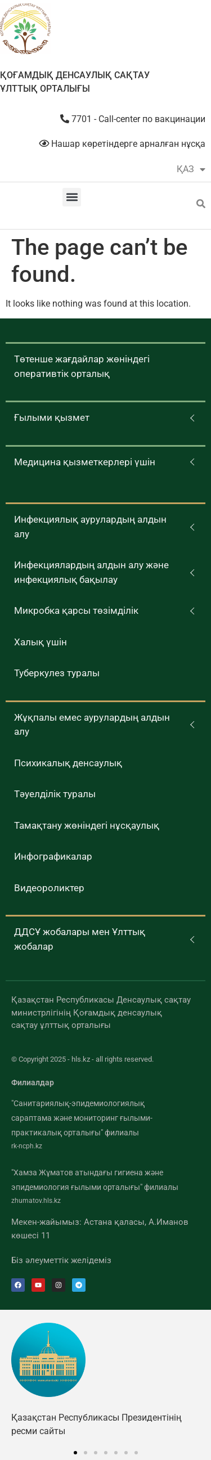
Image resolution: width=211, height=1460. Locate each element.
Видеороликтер (49, 887)
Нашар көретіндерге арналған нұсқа (122, 143)
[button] (71, 197)
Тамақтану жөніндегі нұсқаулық (86, 825)
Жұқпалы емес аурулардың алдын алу (92, 725)
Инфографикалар (53, 856)
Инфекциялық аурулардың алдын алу (90, 527)
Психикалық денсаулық (68, 763)
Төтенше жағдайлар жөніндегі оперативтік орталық (82, 366)
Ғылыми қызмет (51, 417)
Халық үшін (40, 642)
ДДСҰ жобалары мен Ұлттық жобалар (79, 939)
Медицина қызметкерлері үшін (84, 462)
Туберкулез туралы (57, 673)
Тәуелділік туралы (55, 793)
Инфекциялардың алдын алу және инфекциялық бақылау (91, 572)
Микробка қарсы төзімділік (76, 610)
